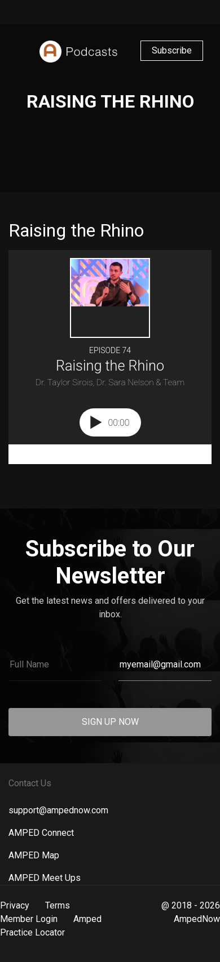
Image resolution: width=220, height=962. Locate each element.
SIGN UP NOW (110, 721)
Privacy (14, 905)
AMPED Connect (41, 832)
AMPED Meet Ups (44, 877)
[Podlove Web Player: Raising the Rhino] (109, 357)
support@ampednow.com (58, 810)
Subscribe (172, 50)
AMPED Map (33, 855)
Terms (57, 905)
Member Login (29, 919)
